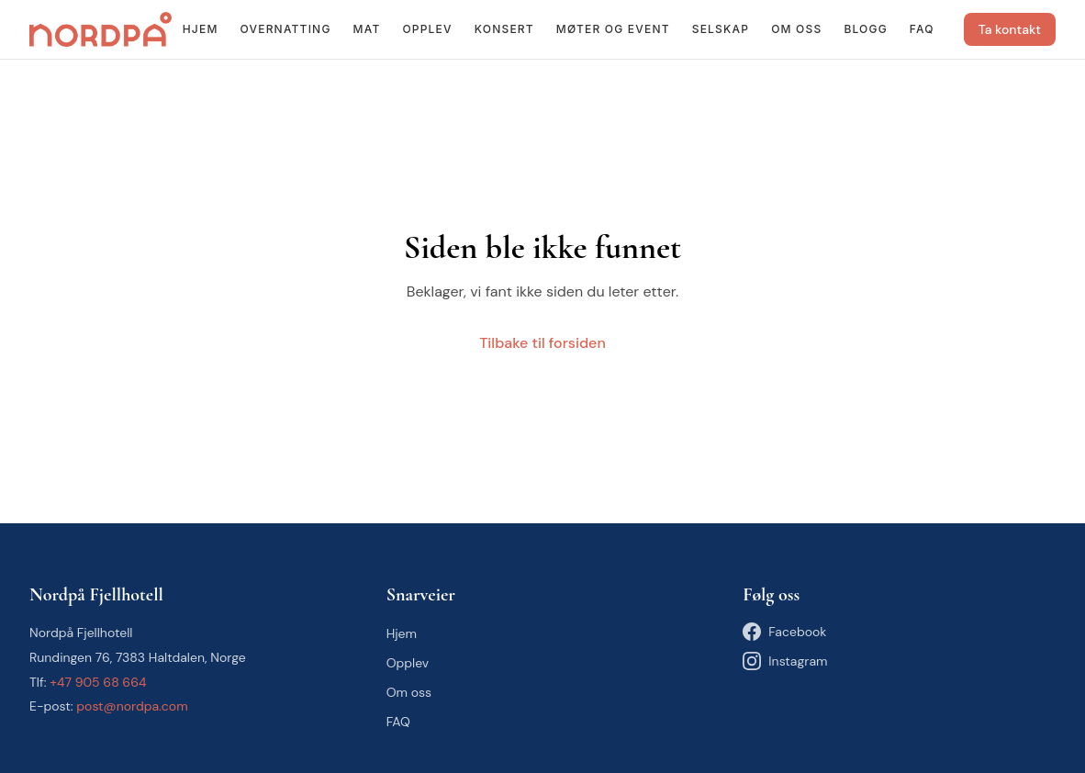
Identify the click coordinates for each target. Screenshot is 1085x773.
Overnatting (285, 29)
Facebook (784, 631)
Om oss (796, 29)
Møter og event (613, 29)
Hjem (200, 29)
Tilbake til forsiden (542, 343)
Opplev (427, 29)
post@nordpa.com (131, 706)
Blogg (865, 29)
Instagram (785, 661)
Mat (367, 29)
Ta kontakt (1010, 29)
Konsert (504, 29)
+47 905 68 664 (98, 682)
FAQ (922, 29)
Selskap (720, 29)
